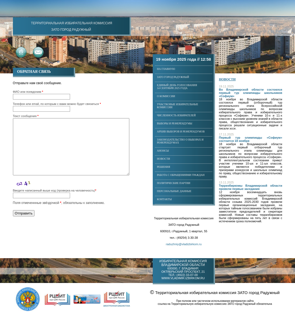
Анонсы (163, 150)
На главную (166, 68)
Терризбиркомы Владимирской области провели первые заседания (250, 187)
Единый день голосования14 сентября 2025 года (177, 87)
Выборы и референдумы (174, 123)
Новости (163, 158)
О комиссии (166, 96)
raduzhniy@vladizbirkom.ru (184, 244)
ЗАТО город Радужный (173, 77)
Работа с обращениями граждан (181, 174)
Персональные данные (174, 191)
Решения (163, 166)
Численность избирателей (176, 115)
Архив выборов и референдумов (181, 131)
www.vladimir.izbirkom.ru (183, 278)
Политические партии (173, 183)
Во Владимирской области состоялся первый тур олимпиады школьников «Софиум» (250, 93)
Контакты (164, 199)
